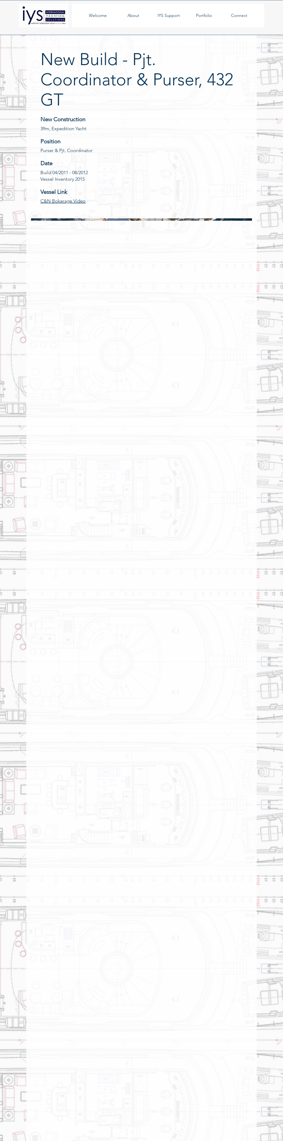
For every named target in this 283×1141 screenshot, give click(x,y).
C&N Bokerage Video (63, 201)
